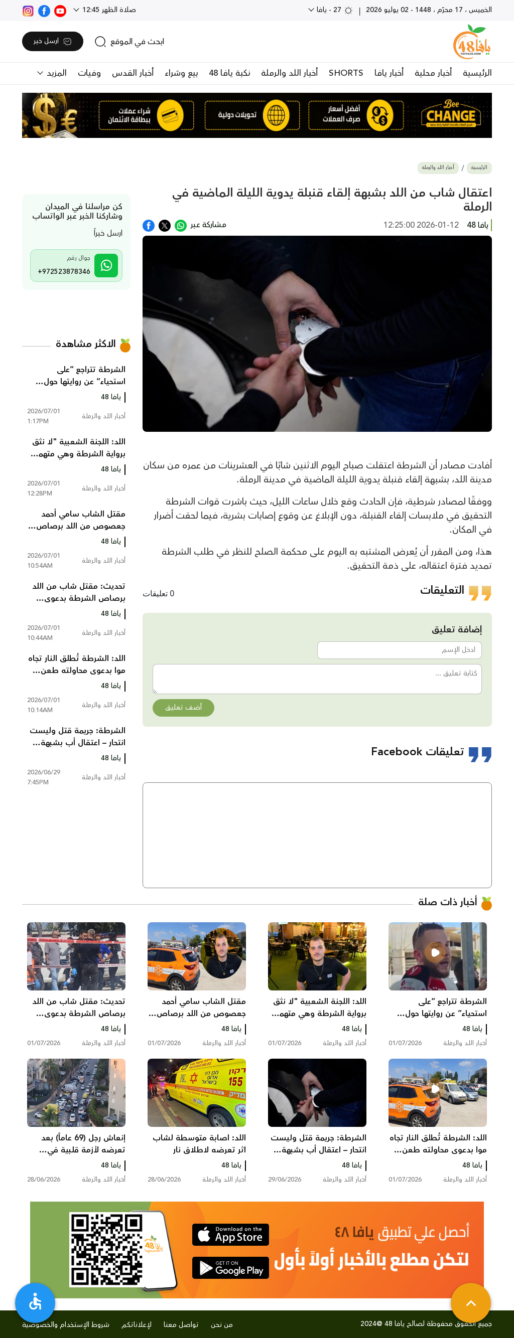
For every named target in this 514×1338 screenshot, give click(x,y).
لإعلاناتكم (136, 1324)
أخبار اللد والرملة (289, 73)
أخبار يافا (389, 73)
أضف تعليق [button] (183, 707)
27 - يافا (334, 10)
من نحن (222, 1324)
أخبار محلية (433, 73)
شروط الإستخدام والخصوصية (65, 1324)
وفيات (89, 73)
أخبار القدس (133, 73)
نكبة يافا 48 (229, 73)
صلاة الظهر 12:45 (108, 10)
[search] (129, 41)
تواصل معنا (181, 1324)
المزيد (55, 73)
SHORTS (346, 73)
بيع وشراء (181, 73)
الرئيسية (477, 73)
